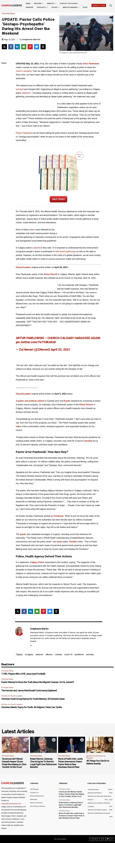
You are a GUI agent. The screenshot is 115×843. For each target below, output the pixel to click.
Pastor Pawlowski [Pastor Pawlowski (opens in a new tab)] (24, 133)
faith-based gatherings (65, 251)
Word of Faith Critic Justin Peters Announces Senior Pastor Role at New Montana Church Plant (70, 763)
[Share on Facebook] (10, 46)
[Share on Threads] (43, 46)
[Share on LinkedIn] (17, 46)
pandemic (79, 654)
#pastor (39, 654)
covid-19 (68, 654)
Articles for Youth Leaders (11, 696)
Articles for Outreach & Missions (95, 757)
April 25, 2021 (60, 349)
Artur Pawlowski (91, 64)
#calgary (29, 654)
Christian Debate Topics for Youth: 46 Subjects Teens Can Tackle (31, 707)
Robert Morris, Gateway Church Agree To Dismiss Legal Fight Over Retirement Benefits (43, 763)
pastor (23, 534)
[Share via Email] (23, 46)
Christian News (9, 14)
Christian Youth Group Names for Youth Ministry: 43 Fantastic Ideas (33, 698)
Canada (58, 654)
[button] (111, 5)
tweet (59, 542)
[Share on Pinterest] (30, 46)
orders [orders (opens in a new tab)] (32, 230)
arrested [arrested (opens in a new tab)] (20, 89)
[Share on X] (4, 46)
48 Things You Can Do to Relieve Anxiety (97, 762)
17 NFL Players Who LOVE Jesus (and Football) (23, 673)
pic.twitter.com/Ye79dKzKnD (36, 342)
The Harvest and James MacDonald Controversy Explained (29, 690)
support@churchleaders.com (11, 804)
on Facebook (57, 516)
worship (88, 441)
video (18, 426)
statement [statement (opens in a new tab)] (26, 93)
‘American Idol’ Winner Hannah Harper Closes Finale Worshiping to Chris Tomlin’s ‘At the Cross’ (14, 763)
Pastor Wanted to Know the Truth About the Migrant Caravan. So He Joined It (37, 682)
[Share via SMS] (36, 46)
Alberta (49, 654)
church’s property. (24, 71)
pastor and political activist (31, 401)
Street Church (50, 274)
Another (73, 542)
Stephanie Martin (31, 39)
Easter (67, 401)
